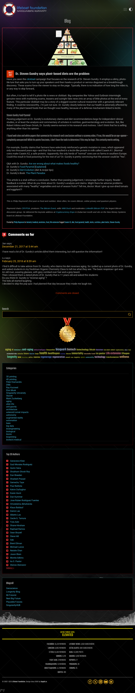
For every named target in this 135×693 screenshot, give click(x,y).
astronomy (11, 415)
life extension (54, 222)
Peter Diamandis (14, 382)
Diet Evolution (27, 170)
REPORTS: (72, 660)
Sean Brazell (16, 532)
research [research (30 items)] (68, 357)
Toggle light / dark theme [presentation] (130, 9)
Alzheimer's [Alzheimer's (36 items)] (17, 350)
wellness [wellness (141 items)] (124, 357)
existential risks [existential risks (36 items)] (12, 354)
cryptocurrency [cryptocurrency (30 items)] (120, 350)
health (87, 222)
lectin (92, 222)
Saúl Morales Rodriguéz (21, 464)
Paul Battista (16, 486)
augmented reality (14, 418)
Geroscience (12, 588)
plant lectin (105, 222)
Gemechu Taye (17, 482)
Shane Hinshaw (17, 525)
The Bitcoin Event (48, 208)
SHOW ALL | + (10, 568)
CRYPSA (26, 208)
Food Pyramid (27, 166)
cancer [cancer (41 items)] (112, 350)
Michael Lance (17, 547)
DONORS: (59, 656)
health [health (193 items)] (43, 353)
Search (129, 314)
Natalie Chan (16, 550)
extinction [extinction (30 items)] (20, 354)
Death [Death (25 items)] (129, 350)
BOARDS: (72, 656)
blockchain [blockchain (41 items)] (99, 350)
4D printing (11, 379)
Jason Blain (15, 554)
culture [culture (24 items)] (126, 350)
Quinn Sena (15, 468)
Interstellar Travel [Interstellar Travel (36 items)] (89, 354)
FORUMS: (72, 668)
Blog (67, 21)
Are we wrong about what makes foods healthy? (54, 163)
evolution (42, 222)
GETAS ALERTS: (74, 648)
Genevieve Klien (17, 461)
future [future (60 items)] (26, 353)
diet (73, 222)
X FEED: (51, 652)
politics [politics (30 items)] (31, 357)
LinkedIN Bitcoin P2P (94, 208)
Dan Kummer (16, 497)
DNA (8, 385)
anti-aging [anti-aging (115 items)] (27, 349)
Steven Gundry (115, 222)
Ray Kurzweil (12, 387)
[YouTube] (106, 681)
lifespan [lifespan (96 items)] (125, 353)
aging (8, 401)
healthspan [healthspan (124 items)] (54, 353)
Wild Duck (66, 208)
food (47, 222)
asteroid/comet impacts (17, 412)
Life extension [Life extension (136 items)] (113, 353)
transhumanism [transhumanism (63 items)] (112, 357)
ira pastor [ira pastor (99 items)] (100, 353)
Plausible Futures (14, 602)
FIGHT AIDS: (53, 660)
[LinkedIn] (100, 681)
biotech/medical (32, 222)
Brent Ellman (16, 543)
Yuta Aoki (14, 522)
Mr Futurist (11, 595)
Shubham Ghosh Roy (20, 471)
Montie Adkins (16, 558)
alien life (10, 404)
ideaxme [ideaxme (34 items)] (68, 354)
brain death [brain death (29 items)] (107, 350)
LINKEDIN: (51, 648)
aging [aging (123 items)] (8, 349)
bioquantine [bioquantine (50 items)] (50, 350)
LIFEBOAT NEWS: (74, 644)
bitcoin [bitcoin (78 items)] (92, 349)
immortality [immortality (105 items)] (77, 353)
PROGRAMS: (73, 664)
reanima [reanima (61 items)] (36, 357)
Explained (40, 166)
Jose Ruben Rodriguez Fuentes (24, 500)
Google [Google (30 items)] (37, 354)
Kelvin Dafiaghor (18, 489)
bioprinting (11, 437)
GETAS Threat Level (67, 634)
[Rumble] (111, 681)
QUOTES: (60, 672)
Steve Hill (14, 536)
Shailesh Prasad (17, 479)
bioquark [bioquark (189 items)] (61, 349)
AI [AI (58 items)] (12, 350)
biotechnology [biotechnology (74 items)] (82, 349)
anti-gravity (11, 406)
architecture (11, 409)
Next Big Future (13, 598)
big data (10, 426)
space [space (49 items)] (83, 357)
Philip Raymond (19, 222)
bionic (9, 434)
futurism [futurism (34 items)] (31, 354)
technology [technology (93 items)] (100, 357)
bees (8, 423)
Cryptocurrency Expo (65, 212)
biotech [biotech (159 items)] (71, 349)
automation (11, 420)
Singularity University (16, 393)
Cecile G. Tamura (18, 518)
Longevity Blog (13, 591)
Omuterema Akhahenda (21, 504)
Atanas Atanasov (18, 565)
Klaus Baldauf (16, 507)
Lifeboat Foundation (18, 681)
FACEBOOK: (50, 644)
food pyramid (79, 222)
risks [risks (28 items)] (72, 357)
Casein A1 (67, 222)
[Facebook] (90, 681)
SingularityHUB (13, 605)
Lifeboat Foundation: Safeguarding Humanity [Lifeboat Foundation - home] (61, 9)
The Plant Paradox (35, 173)
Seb (12, 540)
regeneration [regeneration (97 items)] (58, 357)
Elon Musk (11, 390)
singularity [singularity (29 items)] (77, 357)
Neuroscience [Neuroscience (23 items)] (25, 357)
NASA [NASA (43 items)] (19, 357)
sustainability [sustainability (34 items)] (90, 357)
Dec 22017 (10, 74)
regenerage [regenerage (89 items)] (46, 357)
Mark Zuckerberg (14, 398)
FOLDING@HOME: (51, 664)
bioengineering (13, 428)
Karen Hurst (15, 493)
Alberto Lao (15, 515)
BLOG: (71, 652)
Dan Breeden (16, 475)
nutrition (98, 222)
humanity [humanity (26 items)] (62, 354)
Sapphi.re (44, 681)
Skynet (9, 395)
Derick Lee (15, 511)
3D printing (11, 376)
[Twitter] (95, 681)
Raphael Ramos (17, 529)
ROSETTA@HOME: (50, 668)
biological (10, 431)
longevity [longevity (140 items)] (12, 357)
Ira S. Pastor (15, 561)
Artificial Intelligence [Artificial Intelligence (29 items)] (40, 350)
